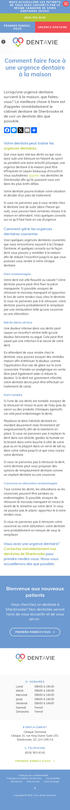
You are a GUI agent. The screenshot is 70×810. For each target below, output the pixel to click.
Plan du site (33, 781)
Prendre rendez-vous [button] (17, 27)
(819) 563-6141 (35, 17)
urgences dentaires (20, 148)
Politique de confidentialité (33, 775)
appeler (34, 175)
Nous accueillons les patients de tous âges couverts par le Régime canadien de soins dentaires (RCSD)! (35, 6)
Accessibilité (53, 778)
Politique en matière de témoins (24, 778)
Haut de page (51, 781)
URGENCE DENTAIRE (52, 27)
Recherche (16, 781)
